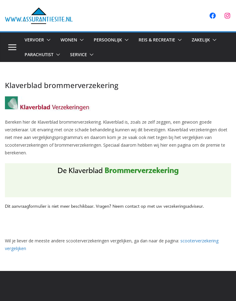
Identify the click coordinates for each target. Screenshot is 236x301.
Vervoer (34, 40)
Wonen (69, 40)
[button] (47, 40)
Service (78, 54)
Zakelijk (201, 40)
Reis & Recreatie (157, 40)
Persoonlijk (108, 40)
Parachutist (39, 54)
